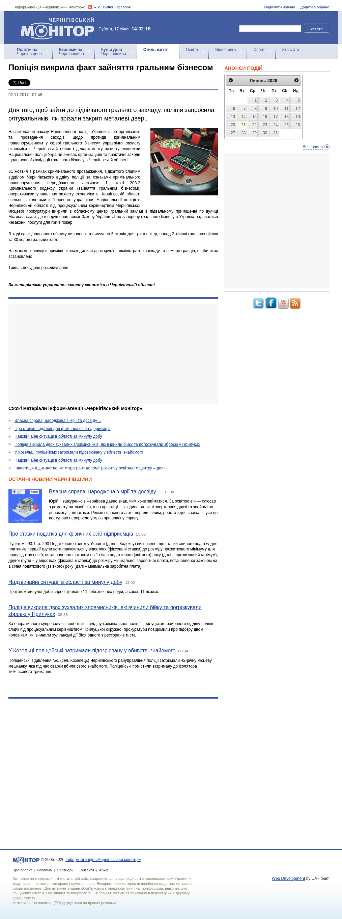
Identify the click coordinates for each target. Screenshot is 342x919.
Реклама (44, 870)
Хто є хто (290, 49)
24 (275, 125)
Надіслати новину (279, 7)
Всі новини (313, 146)
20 (233, 125)
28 (243, 133)
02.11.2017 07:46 (25, 94)
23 (265, 125)
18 (286, 116)
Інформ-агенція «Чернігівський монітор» (59, 28)
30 (265, 133)
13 (233, 116)
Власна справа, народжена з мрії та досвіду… (58, 420)
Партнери (65, 870)
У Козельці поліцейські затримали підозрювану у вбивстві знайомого (79, 452)
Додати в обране (314, 7)
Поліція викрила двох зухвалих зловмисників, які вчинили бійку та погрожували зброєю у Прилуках (107, 444)
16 (265, 116)
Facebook (122, 7)
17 (275, 116)
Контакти (86, 870)
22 (254, 125)
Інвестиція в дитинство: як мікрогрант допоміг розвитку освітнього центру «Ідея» (90, 468)
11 (286, 108)
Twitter (108, 7)
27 (233, 133)
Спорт (259, 49)
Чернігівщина (29, 51)
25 (286, 125)
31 (275, 133)
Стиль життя (156, 49)
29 (254, 133)
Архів (103, 870)
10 (275, 108)
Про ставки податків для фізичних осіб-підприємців (62, 428)
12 (297, 108)
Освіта (192, 49)
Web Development (288, 878)
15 (254, 116)
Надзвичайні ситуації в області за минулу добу (58, 436)
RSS (98, 7)
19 (297, 116)
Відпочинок (225, 49)
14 (243, 116)
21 (243, 125)
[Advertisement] (108, 353)
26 (297, 125)
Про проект (22, 870)
